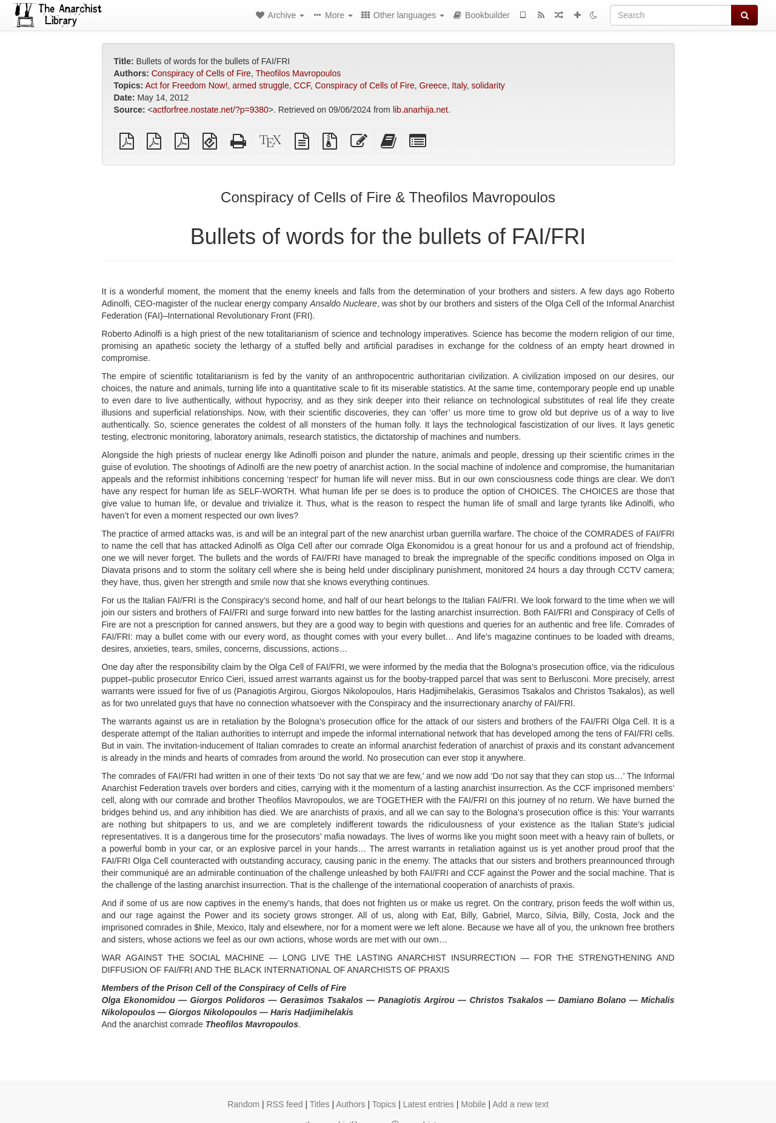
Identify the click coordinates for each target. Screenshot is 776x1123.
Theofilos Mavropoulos (298, 73)
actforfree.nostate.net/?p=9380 (211, 109)
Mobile (473, 1104)
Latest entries (428, 1104)
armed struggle (260, 85)
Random (243, 1104)
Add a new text (520, 1104)
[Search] (671, 15)
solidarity (488, 85)
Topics (384, 1104)
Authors (350, 1104)
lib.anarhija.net (420, 109)
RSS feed (285, 1104)
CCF (301, 85)
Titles (320, 1104)
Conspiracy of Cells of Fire (201, 73)
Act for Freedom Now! (186, 85)
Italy (459, 85)
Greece (433, 85)
